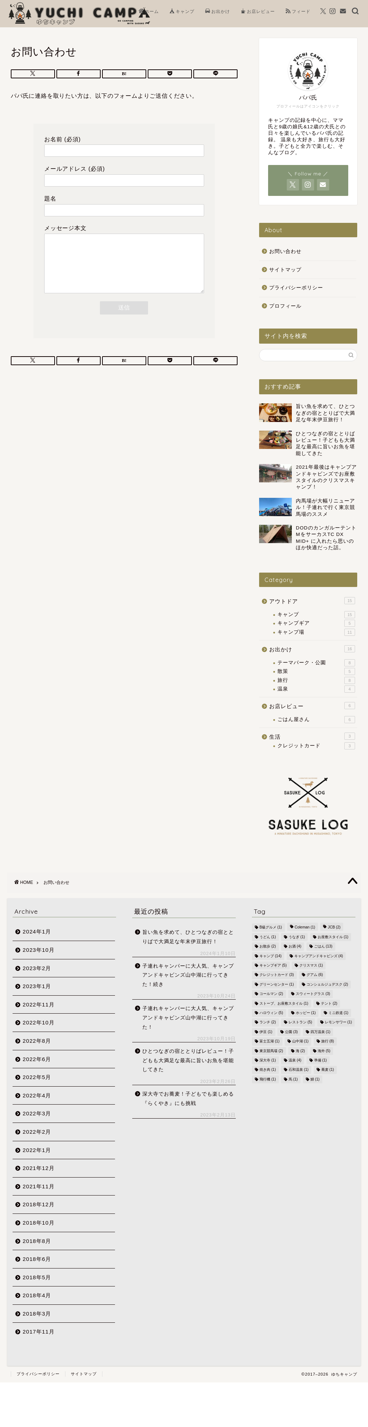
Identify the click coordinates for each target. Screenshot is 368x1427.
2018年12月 (39, 1204)
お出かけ (217, 11)
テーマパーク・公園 (316, 662)
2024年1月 (37, 931)
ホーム (149, 11)
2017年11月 (39, 1332)
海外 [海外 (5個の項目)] (324, 1051)
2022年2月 (37, 1132)
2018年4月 (37, 1295)
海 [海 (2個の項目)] (300, 1051)
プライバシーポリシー (296, 287)
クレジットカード (316, 745)
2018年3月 (37, 1314)
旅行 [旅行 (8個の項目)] (327, 1041)
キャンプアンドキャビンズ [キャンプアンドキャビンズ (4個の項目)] (318, 956)
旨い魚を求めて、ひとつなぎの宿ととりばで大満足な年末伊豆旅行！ (188, 937)
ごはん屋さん (316, 719)
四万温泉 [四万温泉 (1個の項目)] (320, 1032)
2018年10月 (39, 1223)
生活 (312, 736)
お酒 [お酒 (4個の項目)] (295, 947)
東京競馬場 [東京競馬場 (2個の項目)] (271, 1051)
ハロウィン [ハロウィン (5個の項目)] (271, 1013)
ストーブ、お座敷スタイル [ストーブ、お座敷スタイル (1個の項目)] (283, 1003)
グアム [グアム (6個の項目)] (315, 975)
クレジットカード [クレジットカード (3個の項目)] (276, 975)
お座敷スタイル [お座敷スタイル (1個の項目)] (333, 937)
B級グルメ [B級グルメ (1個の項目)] (270, 928)
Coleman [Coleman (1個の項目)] (305, 928)
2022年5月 (37, 1077)
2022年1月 (37, 1150)
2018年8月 (37, 1241)
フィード (298, 11)
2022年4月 (37, 1095)
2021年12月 (39, 1168)
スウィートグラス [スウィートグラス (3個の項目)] (313, 994)
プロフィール (285, 306)
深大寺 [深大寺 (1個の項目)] (267, 1060)
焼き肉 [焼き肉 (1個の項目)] (267, 1070)
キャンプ (182, 11)
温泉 (316, 689)
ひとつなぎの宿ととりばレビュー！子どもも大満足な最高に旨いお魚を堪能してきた (188, 1060)
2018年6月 (37, 1259)
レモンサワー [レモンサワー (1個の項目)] (338, 1022)
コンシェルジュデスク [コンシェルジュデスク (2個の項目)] (327, 984)
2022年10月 (39, 1022)
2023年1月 (37, 986)
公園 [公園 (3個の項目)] (291, 1032)
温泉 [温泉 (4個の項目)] (295, 1060)
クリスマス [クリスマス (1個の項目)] (311, 965)
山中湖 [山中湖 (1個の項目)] (300, 1041)
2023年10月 (39, 950)
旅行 (316, 680)
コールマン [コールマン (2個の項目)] (271, 994)
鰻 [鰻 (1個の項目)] (315, 1079)
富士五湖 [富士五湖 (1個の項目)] (269, 1041)
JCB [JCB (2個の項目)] (334, 928)
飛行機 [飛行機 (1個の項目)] (267, 1079)
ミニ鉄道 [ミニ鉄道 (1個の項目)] (338, 1013)
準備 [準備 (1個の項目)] (320, 1060)
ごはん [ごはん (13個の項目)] (323, 947)
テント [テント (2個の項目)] (329, 1003)
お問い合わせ (285, 251)
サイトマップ (285, 269)
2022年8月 (37, 1041)
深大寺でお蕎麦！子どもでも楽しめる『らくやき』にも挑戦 (188, 1098)
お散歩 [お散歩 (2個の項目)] (267, 947)
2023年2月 (37, 968)
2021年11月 (39, 1186)
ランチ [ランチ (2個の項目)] (267, 1022)
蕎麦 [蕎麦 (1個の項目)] (327, 1070)
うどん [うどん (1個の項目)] (267, 937)
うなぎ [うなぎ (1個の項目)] (297, 937)
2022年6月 (37, 1059)
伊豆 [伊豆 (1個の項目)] (265, 1032)
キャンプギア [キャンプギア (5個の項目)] (273, 965)
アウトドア (312, 600)
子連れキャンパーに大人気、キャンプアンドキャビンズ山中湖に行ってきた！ (188, 1017)
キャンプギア (316, 623)
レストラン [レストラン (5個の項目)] (300, 1022)
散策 (316, 671)
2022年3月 (37, 1113)
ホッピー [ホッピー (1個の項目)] (306, 1013)
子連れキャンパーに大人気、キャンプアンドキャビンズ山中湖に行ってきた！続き (188, 975)
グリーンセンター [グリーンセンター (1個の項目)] (276, 984)
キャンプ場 (316, 632)
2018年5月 (37, 1277)
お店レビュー (258, 11)
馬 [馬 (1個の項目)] (293, 1079)
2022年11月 (39, 1004)
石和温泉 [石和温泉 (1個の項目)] (299, 1070)
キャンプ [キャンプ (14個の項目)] (270, 956)
